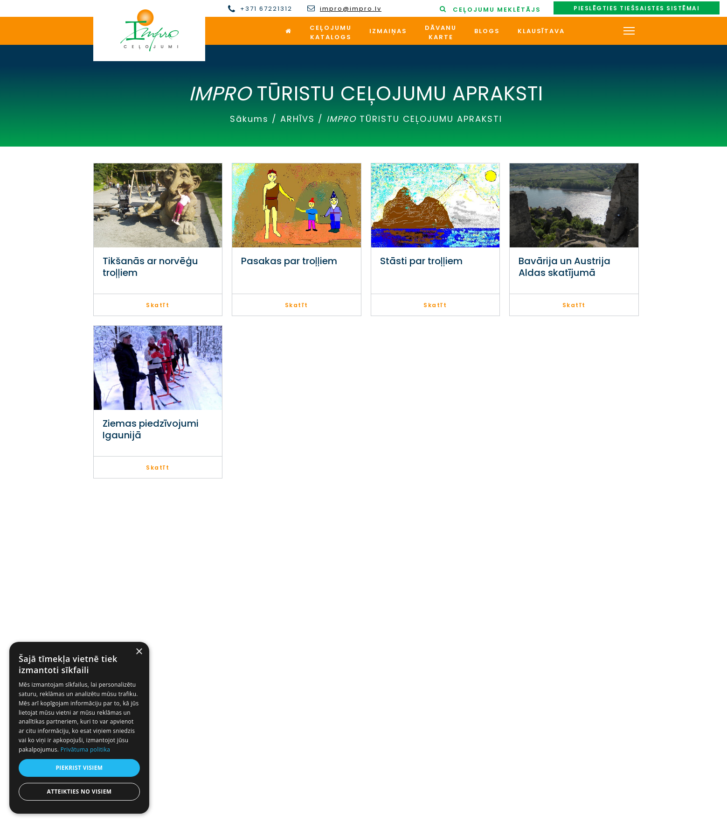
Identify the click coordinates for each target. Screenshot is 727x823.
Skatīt (157, 305)
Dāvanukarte (441, 32)
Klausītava (541, 31)
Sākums (249, 119)
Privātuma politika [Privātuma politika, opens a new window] (86, 749)
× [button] (138, 651)
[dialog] (79, 728)
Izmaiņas (388, 31)
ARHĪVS (297, 119)
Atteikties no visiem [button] (79, 791)
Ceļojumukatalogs (331, 32)
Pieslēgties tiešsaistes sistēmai (636, 8)
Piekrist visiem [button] (79, 768)
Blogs (487, 31)
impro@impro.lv (350, 9)
